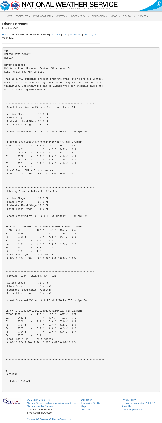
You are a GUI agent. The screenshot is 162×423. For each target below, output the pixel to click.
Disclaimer (86, 400)
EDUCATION (100, 16)
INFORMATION (80, 16)
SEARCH (129, 16)
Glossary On (90, 34)
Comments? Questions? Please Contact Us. (49, 419)
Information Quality (90, 403)
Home (5, 34)
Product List (75, 34)
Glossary (85, 409)
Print (65, 34)
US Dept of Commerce (38, 400)
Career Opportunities (131, 409)
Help (83, 406)
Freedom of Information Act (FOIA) (138, 403)
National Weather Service (40, 406)
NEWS (115, 16)
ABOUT (143, 16)
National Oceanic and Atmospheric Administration (52, 403)
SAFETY (62, 16)
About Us (126, 406)
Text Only (56, 34)
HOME (9, 16)
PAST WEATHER (43, 16)
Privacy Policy (128, 400)
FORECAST (22, 16)
